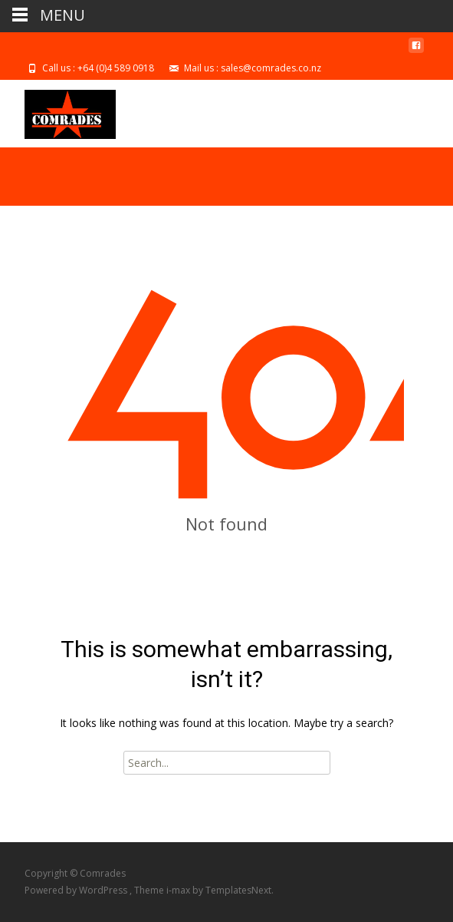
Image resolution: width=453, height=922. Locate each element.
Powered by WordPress (77, 890)
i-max (179, 890)
